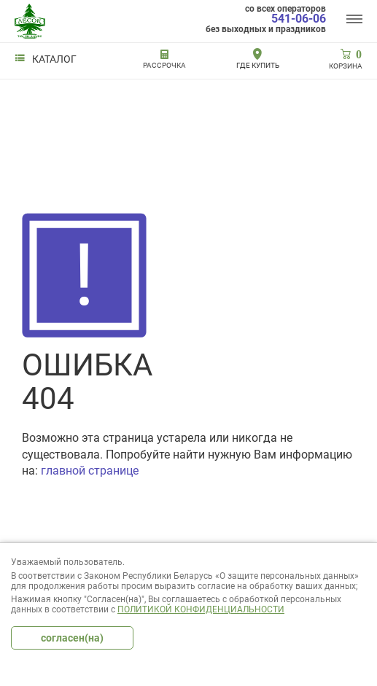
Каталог (46, 59)
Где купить (257, 65)
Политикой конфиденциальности (200, 609)
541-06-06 (298, 19)
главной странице (90, 471)
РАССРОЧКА (164, 65)
